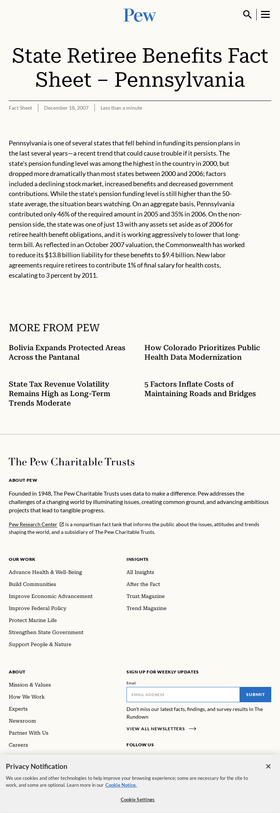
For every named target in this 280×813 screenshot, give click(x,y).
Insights (138, 559)
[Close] (268, 770)
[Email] (183, 694)
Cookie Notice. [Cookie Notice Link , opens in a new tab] (121, 788)
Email (131, 683)
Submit (255, 694)
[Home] (72, 462)
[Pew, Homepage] (140, 14)
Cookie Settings (138, 803)
